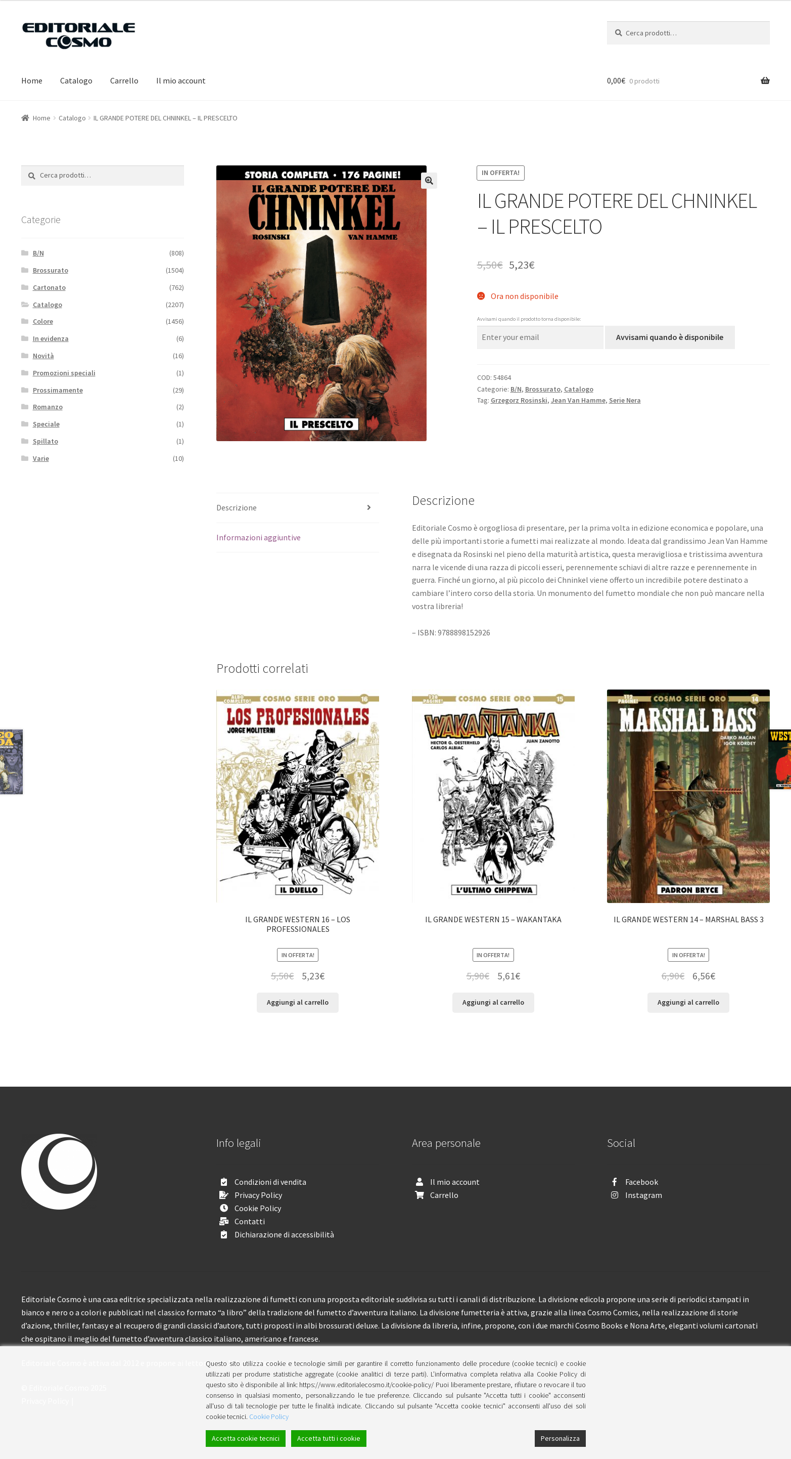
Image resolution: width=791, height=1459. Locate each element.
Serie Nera (625, 400)
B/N (516, 389)
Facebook (641, 1182)
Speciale (46, 423)
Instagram (643, 1195)
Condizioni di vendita (270, 1182)
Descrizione (236, 507)
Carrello (124, 80)
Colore (43, 321)
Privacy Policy (258, 1195)
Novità (43, 355)
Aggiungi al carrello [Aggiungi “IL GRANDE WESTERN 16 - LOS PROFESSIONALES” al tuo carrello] (298, 1002)
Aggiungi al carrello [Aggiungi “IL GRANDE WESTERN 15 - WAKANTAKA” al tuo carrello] (493, 1002)
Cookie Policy (258, 1208)
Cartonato (49, 287)
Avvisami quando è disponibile (669, 337)
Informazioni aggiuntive (258, 537)
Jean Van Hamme (578, 400)
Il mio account (181, 80)
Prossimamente (58, 390)
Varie (41, 458)
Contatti (250, 1221)
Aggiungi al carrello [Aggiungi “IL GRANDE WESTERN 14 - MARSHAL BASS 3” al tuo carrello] (688, 1002)
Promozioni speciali (64, 372)
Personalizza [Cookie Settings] (560, 1438)
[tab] (297, 508)
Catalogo (76, 80)
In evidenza (51, 338)
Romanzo (48, 406)
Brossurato (543, 389)
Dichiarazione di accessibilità (284, 1234)
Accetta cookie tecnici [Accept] (246, 1438)
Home (31, 80)
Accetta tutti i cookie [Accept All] (328, 1438)
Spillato (45, 441)
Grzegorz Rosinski (519, 400)
